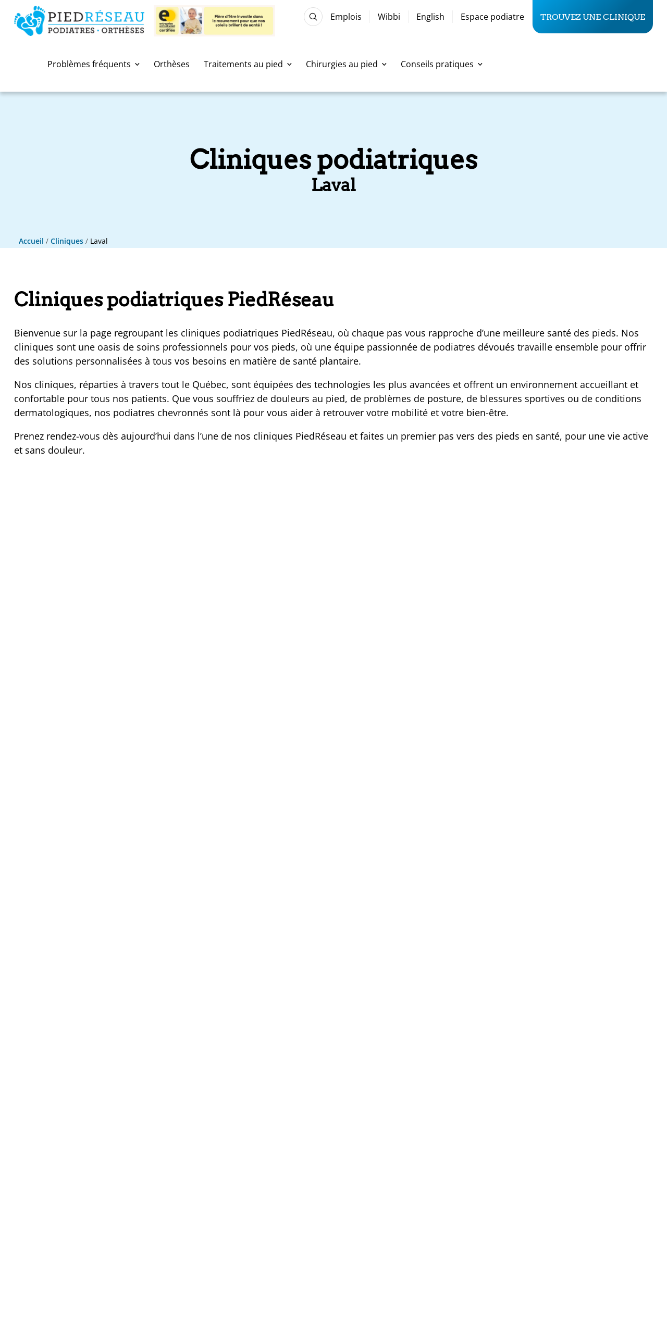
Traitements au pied (248, 64)
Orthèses (172, 64)
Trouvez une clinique (592, 16)
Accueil (31, 241)
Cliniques (67, 241)
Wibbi (389, 16)
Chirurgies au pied (346, 64)
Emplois (346, 16)
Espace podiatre (492, 16)
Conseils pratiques (442, 64)
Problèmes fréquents (93, 64)
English (430, 16)
